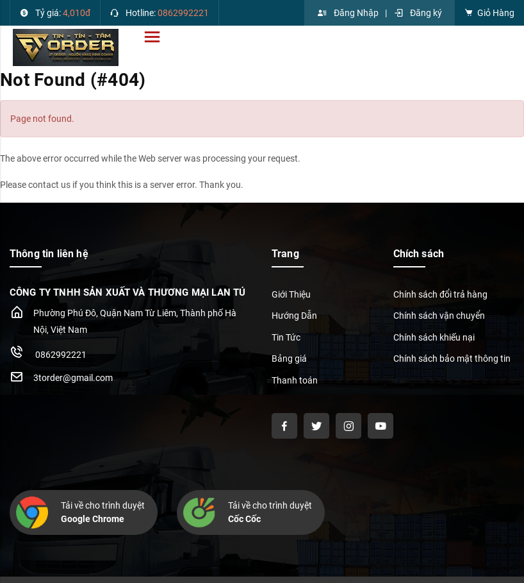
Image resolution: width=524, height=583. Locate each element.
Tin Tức (286, 337)
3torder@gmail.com (73, 378)
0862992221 (48, 352)
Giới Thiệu (291, 294)
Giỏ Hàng (489, 13)
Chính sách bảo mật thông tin (452, 358)
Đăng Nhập (348, 13)
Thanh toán (295, 380)
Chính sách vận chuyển (439, 315)
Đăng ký (417, 13)
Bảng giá (289, 358)
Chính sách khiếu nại (434, 337)
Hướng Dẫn (294, 315)
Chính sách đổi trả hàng (440, 294)
